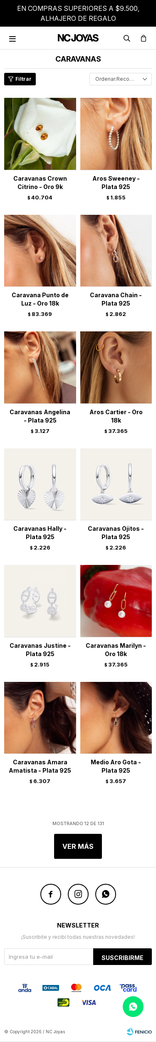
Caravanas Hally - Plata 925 (40, 532)
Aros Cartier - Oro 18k (116, 416)
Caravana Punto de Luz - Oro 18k (40, 299)
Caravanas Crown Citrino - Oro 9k (40, 182)
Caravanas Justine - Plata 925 (40, 649)
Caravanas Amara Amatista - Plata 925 (40, 766)
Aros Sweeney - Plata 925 (116, 182)
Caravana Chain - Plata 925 (116, 299)
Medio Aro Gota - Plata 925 (116, 766)
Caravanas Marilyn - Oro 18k (116, 649)
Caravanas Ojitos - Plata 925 (116, 532)
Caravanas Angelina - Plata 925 (40, 416)
